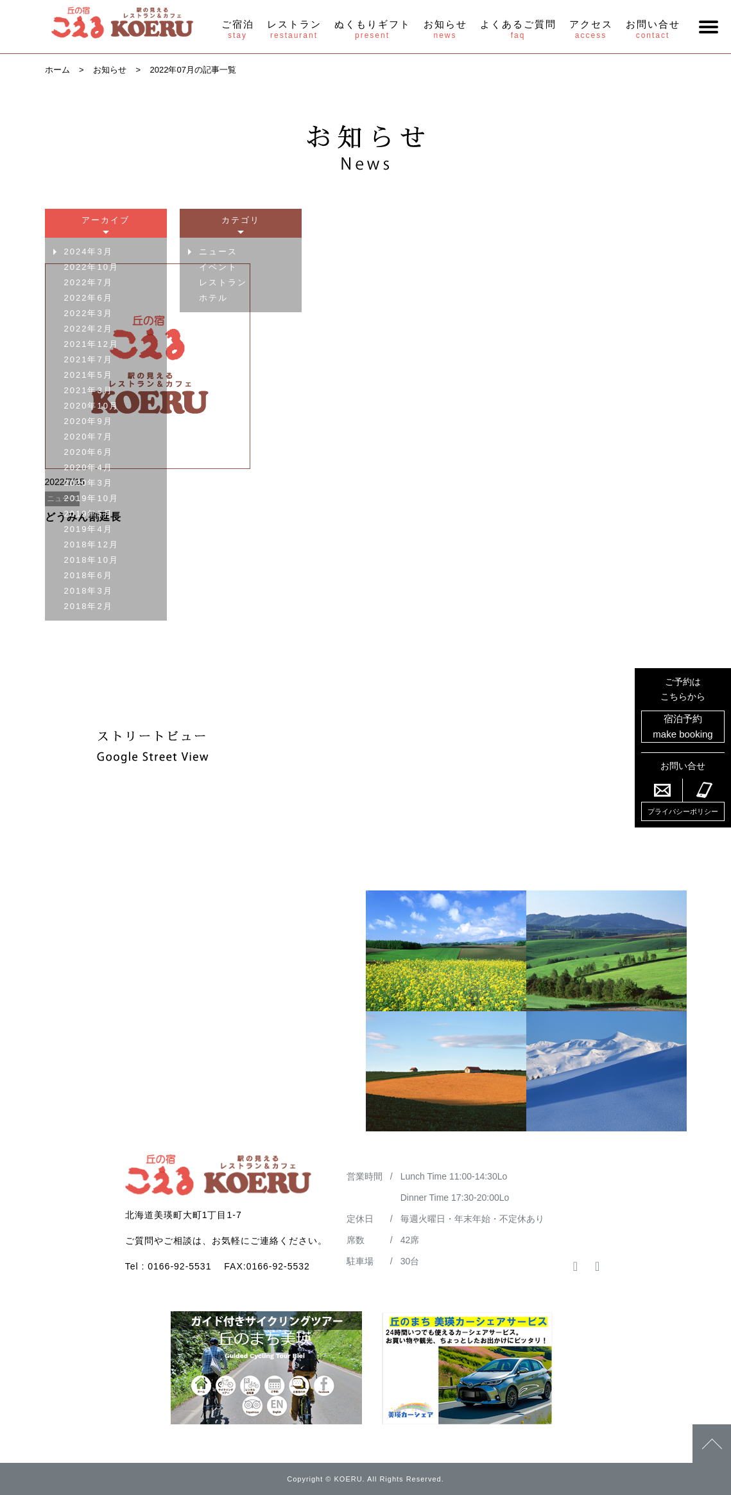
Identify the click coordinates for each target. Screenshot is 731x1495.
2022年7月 (88, 282)
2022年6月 (88, 298)
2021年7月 (88, 359)
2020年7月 (88, 436)
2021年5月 (88, 375)
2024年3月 (88, 251)
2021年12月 (91, 344)
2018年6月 (88, 575)
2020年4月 (88, 467)
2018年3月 (88, 591)
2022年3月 (88, 313)
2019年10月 (91, 498)
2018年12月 (91, 544)
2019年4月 (88, 529)
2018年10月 (91, 560)
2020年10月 (91, 406)
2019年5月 (88, 513)
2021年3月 (88, 390)
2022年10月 (91, 267)
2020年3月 (88, 483)
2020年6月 (88, 452)
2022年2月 (88, 328)
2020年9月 (88, 421)
